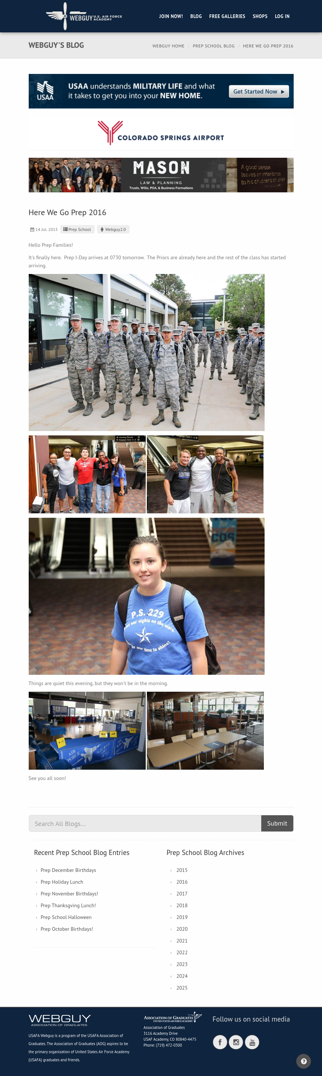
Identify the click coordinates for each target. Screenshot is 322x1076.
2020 (182, 929)
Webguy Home (169, 46)
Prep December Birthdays (68, 870)
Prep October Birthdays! (67, 929)
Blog (196, 16)
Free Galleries (227, 16)
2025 (182, 987)
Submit (277, 823)
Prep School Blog (214, 46)
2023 (182, 964)
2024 (182, 976)
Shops (260, 16)
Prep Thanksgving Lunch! (68, 905)
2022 (182, 952)
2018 (182, 905)
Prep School (76, 229)
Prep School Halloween (66, 917)
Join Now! (171, 16)
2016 (182, 882)
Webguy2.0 (112, 229)
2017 (182, 893)
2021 (182, 940)
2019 (182, 917)
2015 (182, 870)
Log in (282, 16)
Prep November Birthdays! (69, 893)
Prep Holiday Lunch (62, 882)
